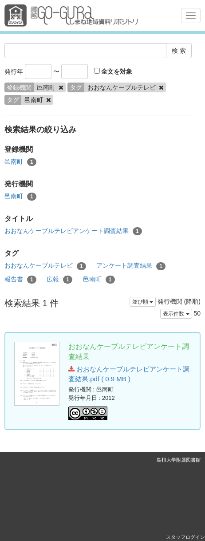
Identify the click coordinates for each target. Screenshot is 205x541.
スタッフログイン (185, 537)
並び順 (142, 302)
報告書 (20, 280)
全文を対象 (113, 71)
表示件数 (176, 314)
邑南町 (20, 162)
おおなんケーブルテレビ (45, 266)
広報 (59, 280)
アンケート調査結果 (131, 266)
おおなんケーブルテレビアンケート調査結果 (73, 231)
